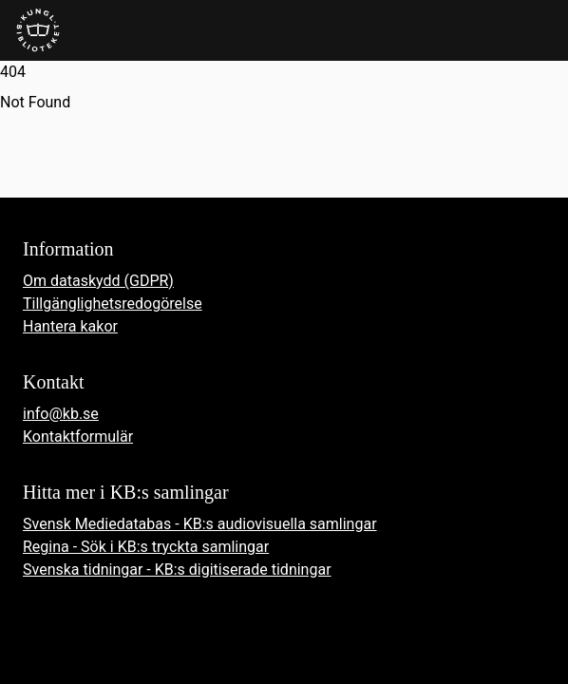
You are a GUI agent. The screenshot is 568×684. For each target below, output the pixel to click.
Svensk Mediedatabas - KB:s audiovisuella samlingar (200, 524)
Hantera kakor (70, 326)
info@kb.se (61, 414)
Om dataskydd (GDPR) (98, 281)
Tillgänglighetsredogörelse (112, 303)
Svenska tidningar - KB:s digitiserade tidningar (177, 569)
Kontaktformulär (78, 437)
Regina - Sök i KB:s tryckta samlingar (146, 547)
